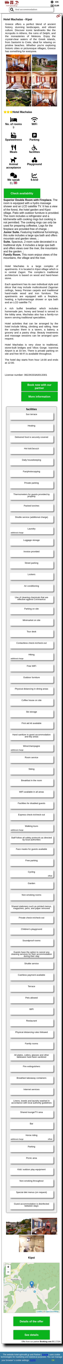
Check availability (22, 193)
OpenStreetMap (52, 1311)
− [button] (8, 1272)
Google (45, 1354)
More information (39, 396)
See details (32, 1334)
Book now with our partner (39, 386)
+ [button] (8, 1267)
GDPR (33, 1360)
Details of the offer (31, 1321)
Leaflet (39, 1311)
